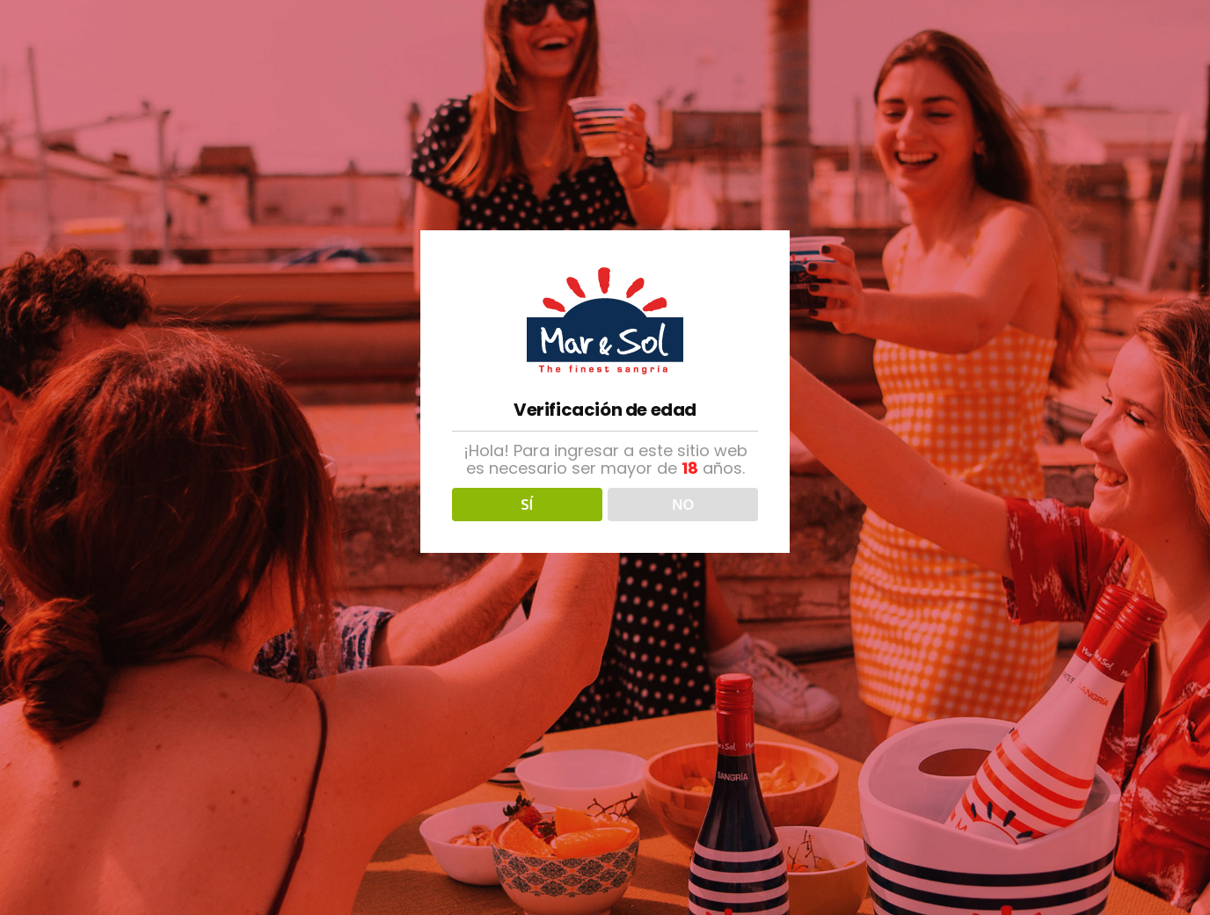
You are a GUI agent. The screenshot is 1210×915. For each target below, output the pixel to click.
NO (683, 504)
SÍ (527, 504)
